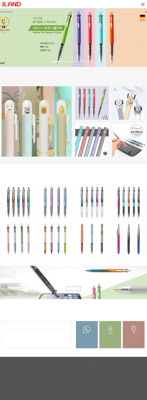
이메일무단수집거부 (79, 366)
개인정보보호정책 (52, 366)
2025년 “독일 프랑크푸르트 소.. (21, 335)
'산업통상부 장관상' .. (16, 345)
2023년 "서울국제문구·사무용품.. (22, 340)
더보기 (62, 328)
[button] (7, 50)
